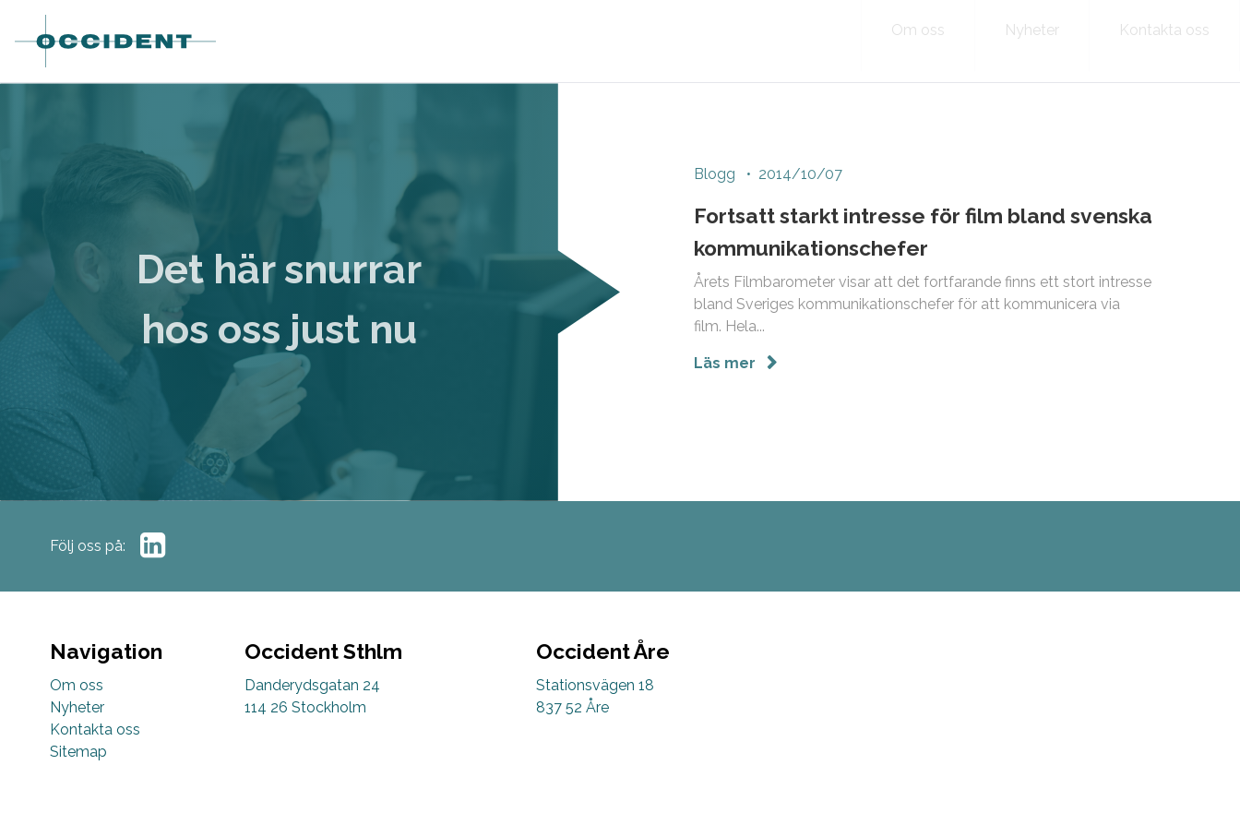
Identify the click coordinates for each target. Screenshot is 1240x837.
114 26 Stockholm (305, 707)
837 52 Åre (572, 707)
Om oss (76, 685)
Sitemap (78, 751)
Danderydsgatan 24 (312, 685)
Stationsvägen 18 (595, 685)
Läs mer (726, 366)
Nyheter (77, 707)
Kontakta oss (95, 729)
